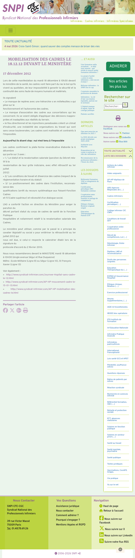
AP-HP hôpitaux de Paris (115, 181)
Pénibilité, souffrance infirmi (116, 366)
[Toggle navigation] (10, 30)
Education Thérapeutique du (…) (117, 269)
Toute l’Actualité (114, 151)
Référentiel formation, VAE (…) (117, 403)
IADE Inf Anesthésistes (117, 307)
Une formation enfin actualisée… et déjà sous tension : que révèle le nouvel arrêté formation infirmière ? (89, 68)
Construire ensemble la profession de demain (90, 92)
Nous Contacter (24, 501)
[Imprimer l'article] (25, 311)
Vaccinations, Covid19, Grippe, (117, 471)
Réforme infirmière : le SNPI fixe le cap (90, 86)
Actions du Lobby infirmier (115, 166)
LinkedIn (125, 137)
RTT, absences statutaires (113, 419)
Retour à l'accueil (111, 510)
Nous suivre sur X (112, 529)
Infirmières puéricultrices (113, 343)
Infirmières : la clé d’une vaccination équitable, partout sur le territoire (89, 100)
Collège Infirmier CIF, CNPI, (116, 211)
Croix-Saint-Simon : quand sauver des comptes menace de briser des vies (59, 46)
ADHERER (118, 66)
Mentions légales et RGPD (70, 524)
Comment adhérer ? (67, 515)
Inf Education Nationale (117, 328)
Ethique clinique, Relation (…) (114, 285)
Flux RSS (121, 142)
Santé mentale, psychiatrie (114, 450)
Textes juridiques (115, 464)
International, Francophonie (113, 351)
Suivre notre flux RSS (114, 542)
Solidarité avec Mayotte (86, 146)
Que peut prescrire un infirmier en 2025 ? (89, 132)
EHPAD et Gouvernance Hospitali (117, 277)
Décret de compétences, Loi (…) (117, 236)
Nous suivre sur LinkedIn (116, 535)
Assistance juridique (67, 506)
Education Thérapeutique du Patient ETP (88, 213)
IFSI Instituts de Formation (114, 320)
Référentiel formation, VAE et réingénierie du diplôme (90, 181)
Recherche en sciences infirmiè (117, 395)
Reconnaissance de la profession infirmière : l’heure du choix (89, 160)
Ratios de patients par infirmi (117, 380)
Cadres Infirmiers (115, 196)
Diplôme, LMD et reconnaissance (114, 252)
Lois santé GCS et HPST (117, 358)
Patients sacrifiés (87, 114)
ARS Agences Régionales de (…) (115, 189)
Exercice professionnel (117, 292)
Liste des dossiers (115, 156)
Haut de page (108, 506)
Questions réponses (116, 373)
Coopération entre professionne (115, 228)
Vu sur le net (112, 485)
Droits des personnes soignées (116, 260)
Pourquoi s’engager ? (68, 520)
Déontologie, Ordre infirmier (115, 244)
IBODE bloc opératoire (117, 313)
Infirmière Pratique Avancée (115, 335)
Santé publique (114, 457)
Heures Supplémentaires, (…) (117, 300)
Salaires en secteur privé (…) (115, 436)
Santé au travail (114, 443)
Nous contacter (65, 510)
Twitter (124, 133)
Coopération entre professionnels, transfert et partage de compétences (89, 197)
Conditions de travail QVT (116, 220)
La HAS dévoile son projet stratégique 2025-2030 (89, 139)
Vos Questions (66, 501)
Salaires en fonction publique (116, 428)
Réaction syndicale (115, 387)
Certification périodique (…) (114, 203)
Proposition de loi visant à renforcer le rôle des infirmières (88, 152)
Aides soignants (114, 173)
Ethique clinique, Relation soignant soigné (88, 206)
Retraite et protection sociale (117, 411)
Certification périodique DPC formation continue (88, 189)
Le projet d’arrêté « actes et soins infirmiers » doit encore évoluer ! (90, 79)
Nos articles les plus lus (118, 84)
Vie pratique (112, 478)
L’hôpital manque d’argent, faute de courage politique (88, 108)
